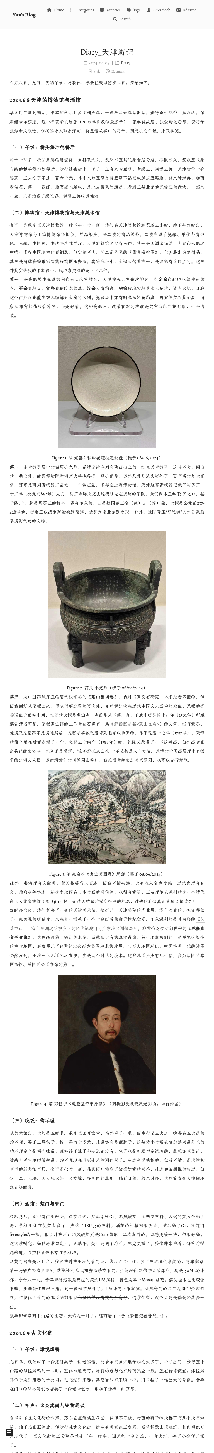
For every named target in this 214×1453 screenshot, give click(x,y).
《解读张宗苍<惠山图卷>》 (136, 724)
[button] (9, 1432)
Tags (133, 10)
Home (55, 10)
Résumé (186, 10)
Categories (82, 10)
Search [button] (122, 19)
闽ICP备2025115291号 (107, 1445)
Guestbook (158, 10)
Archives (110, 10)
